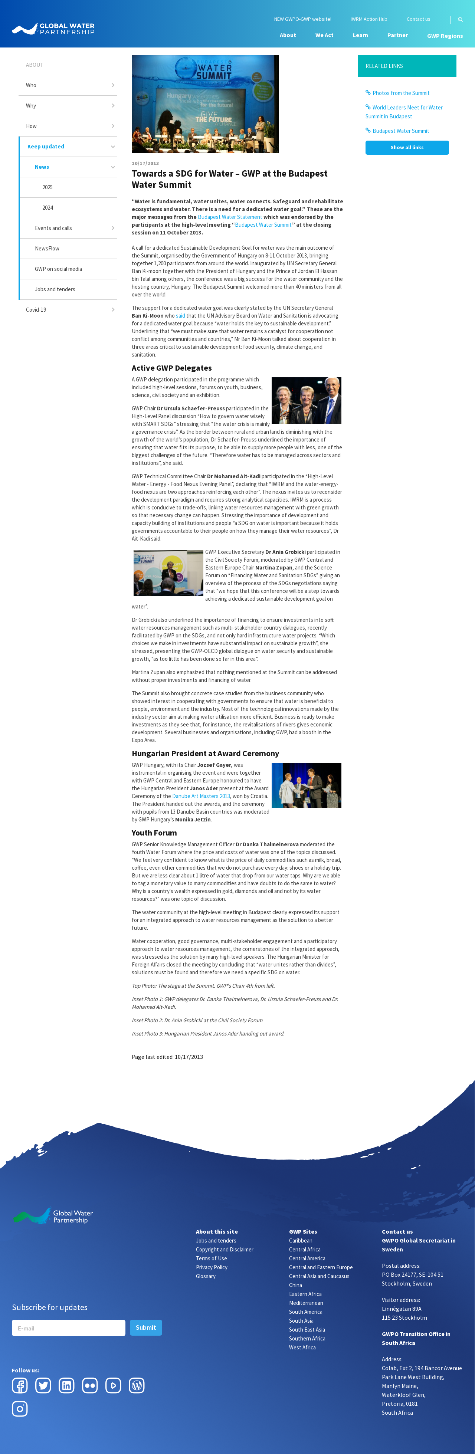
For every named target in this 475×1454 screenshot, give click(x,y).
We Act (324, 35)
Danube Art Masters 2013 (201, 796)
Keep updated (45, 146)
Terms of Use (211, 1258)
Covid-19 (36, 309)
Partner (397, 35)
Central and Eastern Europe (321, 1267)
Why (31, 105)
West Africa (302, 1347)
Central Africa (305, 1249)
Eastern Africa (305, 1293)
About (288, 35)
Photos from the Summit (401, 92)
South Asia (301, 1320)
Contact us (418, 19)
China (295, 1285)
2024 (47, 207)
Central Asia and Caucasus (319, 1276)
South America (305, 1311)
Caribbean (300, 1240)
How (31, 125)
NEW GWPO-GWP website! (302, 19)
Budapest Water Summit (263, 224)
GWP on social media (58, 268)
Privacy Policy (211, 1267)
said (180, 315)
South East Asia (307, 1329)
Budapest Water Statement (230, 216)
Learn (360, 35)
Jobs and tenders (55, 289)
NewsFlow (47, 248)
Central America (307, 1258)
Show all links (407, 147)
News (42, 166)
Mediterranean (306, 1302)
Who (31, 85)
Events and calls (53, 228)
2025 (47, 187)
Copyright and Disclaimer (224, 1249)
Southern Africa (307, 1338)
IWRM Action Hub (369, 19)
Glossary (206, 1276)
